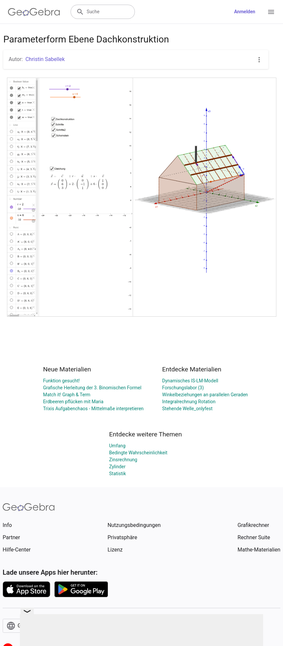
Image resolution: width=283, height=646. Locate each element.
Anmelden (244, 11)
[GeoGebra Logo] (34, 12)
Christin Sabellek (45, 59)
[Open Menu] (271, 12)
